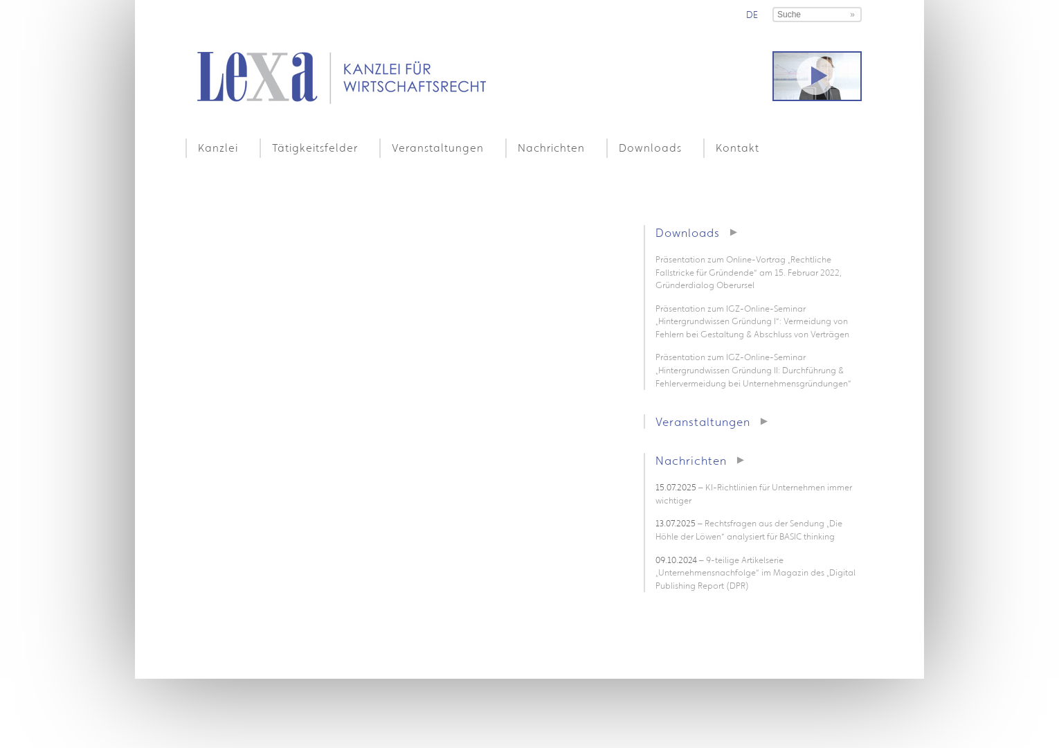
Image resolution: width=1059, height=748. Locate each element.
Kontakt (737, 147)
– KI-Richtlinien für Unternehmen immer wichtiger (753, 493)
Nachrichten (551, 147)
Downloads (650, 147)
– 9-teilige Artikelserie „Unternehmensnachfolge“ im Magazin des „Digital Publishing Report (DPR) (755, 572)
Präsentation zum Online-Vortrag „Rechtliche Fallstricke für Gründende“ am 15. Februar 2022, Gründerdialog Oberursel (748, 272)
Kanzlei (218, 147)
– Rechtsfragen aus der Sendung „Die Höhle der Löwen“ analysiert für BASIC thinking (748, 529)
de (752, 14)
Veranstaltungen (438, 147)
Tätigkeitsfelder (315, 147)
